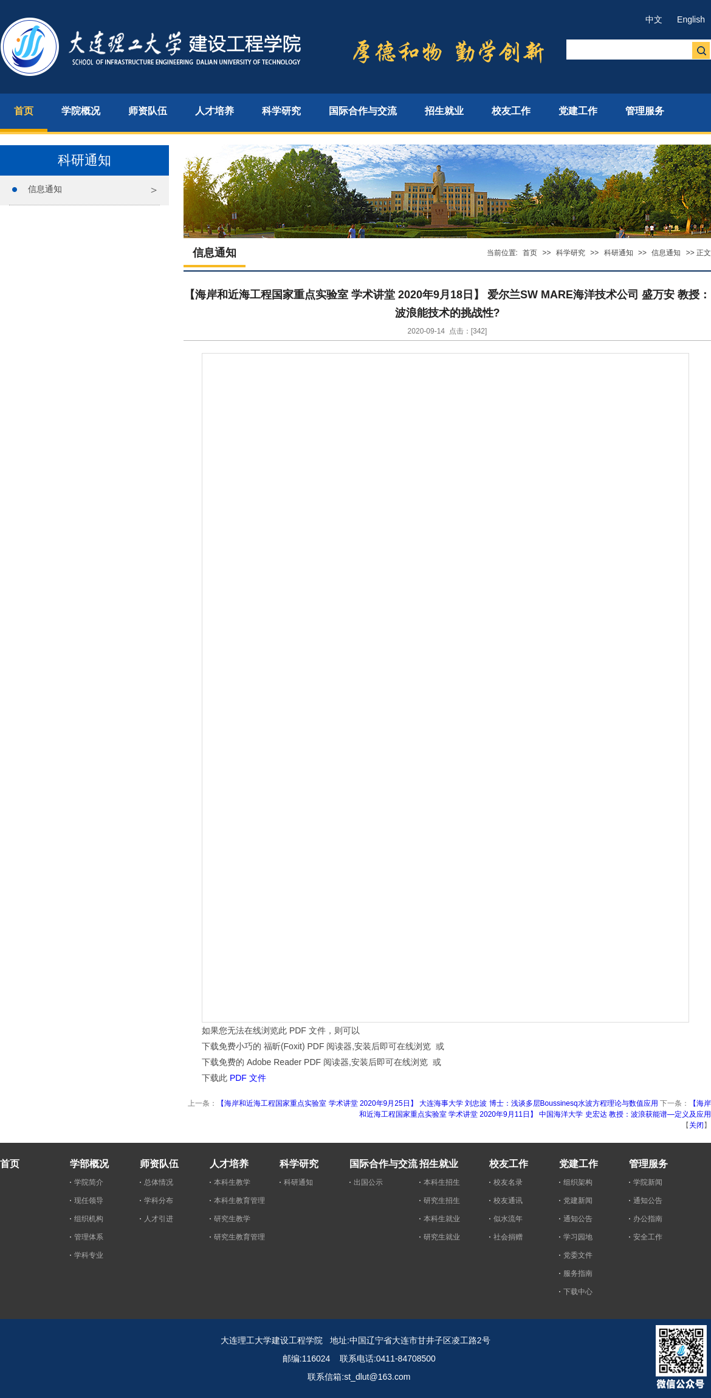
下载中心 (577, 1291)
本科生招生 (442, 1182)
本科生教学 (232, 1182)
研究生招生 (442, 1200)
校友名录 (508, 1182)
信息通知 (45, 189)
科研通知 (618, 252)
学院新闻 (647, 1182)
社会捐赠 (508, 1237)
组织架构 (577, 1182)
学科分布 (158, 1200)
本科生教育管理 (239, 1200)
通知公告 (577, 1219)
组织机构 (88, 1219)
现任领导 (88, 1200)
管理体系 (88, 1237)
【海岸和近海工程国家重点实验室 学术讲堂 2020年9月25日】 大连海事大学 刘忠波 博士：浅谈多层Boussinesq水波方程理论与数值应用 (437, 1103)
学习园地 (577, 1237)
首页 (530, 252)
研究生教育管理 (239, 1237)
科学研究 (570, 252)
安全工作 (647, 1237)
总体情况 (158, 1182)
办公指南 (647, 1219)
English (691, 19)
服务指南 (577, 1273)
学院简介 (88, 1182)
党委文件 (577, 1255)
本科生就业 (442, 1219)
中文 (653, 19)
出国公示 (368, 1182)
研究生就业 (442, 1237)
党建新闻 (577, 1200)
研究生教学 (232, 1219)
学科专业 (88, 1255)
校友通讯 (508, 1200)
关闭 (696, 1125)
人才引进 (158, 1219)
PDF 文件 (248, 1078)
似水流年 (508, 1219)
